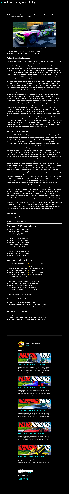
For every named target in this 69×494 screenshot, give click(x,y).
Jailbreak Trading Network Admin (33, 343)
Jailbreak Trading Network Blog (20, 2)
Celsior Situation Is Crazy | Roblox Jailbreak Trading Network (31, 387)
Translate (27, 472)
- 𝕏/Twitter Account (23, 479)
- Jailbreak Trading (22, 477)
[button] (8, 19)
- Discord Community (23, 478)
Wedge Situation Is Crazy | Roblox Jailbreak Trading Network (31, 433)
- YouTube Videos (22, 480)
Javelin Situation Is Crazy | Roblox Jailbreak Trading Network (31, 364)
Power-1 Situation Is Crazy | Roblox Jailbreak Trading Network (32, 456)
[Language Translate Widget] (25, 471)
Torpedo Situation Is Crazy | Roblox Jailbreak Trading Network (32, 410)
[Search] (37, 2)
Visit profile (27, 345)
